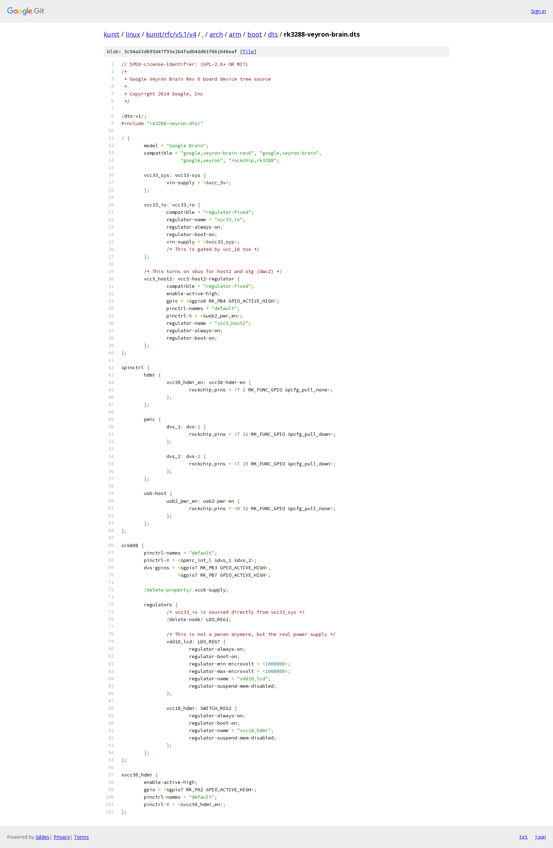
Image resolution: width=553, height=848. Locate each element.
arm (235, 34)
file (248, 52)
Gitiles (42, 837)
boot (254, 34)
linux (133, 34)
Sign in (538, 11)
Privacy (62, 837)
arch (216, 34)
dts (273, 34)
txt (523, 837)
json (540, 837)
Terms (81, 837)
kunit (112, 34)
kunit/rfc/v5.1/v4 (171, 34)
